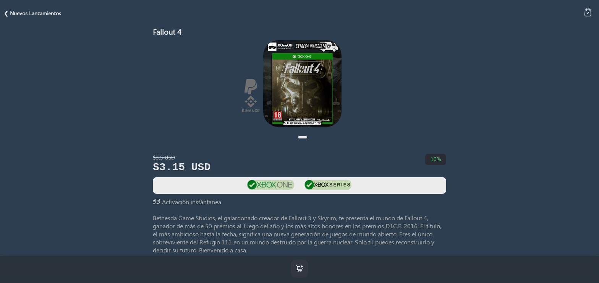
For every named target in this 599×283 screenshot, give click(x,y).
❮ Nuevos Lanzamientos (32, 13)
